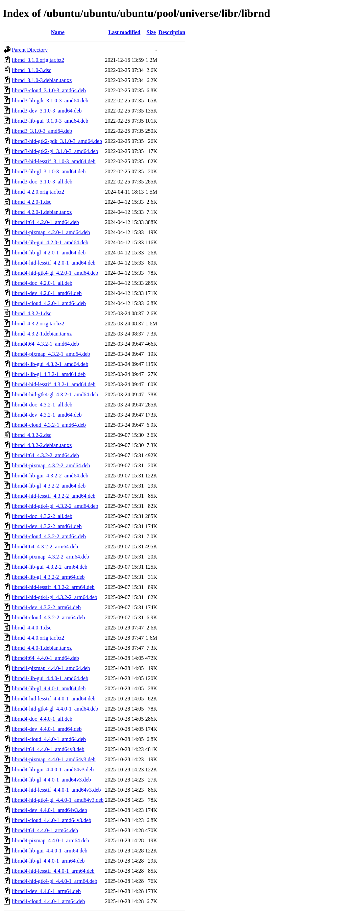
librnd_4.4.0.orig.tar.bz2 (38, 638)
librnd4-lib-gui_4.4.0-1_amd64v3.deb (53, 769)
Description (171, 32)
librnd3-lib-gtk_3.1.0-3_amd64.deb (50, 100)
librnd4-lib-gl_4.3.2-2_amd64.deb (48, 486)
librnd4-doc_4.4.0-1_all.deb (42, 719)
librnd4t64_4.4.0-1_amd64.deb (45, 658)
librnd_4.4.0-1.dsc (31, 627)
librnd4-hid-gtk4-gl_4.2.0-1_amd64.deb (55, 273)
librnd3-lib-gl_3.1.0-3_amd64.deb (48, 171)
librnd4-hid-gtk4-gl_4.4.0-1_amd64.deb (55, 709)
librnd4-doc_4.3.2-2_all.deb (42, 516)
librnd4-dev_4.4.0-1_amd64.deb (47, 729)
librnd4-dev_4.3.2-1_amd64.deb (47, 415)
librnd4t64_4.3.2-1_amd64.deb (45, 344)
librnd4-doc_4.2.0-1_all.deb (42, 283)
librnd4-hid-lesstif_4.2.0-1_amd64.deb (54, 263)
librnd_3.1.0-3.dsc (31, 70)
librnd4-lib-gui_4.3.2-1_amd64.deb (50, 364)
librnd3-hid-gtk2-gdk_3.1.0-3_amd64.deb (57, 141)
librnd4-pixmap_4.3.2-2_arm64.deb (50, 557)
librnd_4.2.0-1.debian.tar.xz (42, 212)
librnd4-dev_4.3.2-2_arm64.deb (46, 607)
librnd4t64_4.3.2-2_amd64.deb (45, 455)
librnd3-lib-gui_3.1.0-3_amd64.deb (50, 121)
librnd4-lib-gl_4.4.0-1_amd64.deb (48, 688)
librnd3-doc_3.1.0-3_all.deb (42, 181)
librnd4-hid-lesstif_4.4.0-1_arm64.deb (53, 871)
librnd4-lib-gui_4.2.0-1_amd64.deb (50, 242)
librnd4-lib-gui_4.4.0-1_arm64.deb (50, 850)
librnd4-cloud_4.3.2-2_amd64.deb (49, 536)
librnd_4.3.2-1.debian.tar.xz (42, 334)
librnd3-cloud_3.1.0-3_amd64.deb (49, 90)
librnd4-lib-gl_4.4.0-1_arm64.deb (48, 861)
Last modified (124, 32)
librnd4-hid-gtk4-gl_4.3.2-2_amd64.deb (55, 506)
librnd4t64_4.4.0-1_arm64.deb (45, 830)
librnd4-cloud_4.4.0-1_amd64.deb (49, 739)
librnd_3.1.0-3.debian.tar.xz (42, 80)
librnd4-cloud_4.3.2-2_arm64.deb (48, 617)
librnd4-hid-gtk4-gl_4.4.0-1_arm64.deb (54, 881)
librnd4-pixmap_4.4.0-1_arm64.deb (50, 840)
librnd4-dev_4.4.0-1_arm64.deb (46, 891)
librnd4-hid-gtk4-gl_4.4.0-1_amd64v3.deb (58, 800)
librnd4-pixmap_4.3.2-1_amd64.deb (51, 354)
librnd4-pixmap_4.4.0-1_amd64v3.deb (54, 759)
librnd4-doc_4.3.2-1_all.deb (42, 404)
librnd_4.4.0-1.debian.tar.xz (42, 648)
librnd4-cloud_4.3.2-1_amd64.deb (49, 425)
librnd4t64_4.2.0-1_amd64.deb (45, 222)
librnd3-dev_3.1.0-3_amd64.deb (47, 111)
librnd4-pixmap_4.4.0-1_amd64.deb (51, 668)
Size (151, 32)
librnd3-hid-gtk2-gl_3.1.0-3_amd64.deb (55, 151)
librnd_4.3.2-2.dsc (31, 435)
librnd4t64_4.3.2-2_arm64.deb (45, 546)
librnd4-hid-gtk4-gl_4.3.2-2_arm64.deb (54, 597)
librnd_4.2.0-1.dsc (31, 202)
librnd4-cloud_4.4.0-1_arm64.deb (48, 901)
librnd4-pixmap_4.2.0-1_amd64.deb (51, 232)
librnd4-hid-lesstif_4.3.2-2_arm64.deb (53, 587)
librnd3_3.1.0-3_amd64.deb (42, 131)
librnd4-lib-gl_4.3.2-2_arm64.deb (48, 577)
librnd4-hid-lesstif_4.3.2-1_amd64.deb (54, 384)
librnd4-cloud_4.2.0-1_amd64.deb (49, 303)
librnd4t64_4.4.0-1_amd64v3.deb (48, 749)
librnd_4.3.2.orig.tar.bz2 (38, 323)
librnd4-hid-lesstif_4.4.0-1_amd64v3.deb (56, 790)
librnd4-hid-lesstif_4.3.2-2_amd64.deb (54, 496)
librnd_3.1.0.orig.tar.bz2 (38, 60)
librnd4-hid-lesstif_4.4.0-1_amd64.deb (54, 698)
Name (58, 32)
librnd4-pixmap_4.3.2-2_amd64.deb (51, 465)
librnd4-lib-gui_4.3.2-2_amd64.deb (50, 475)
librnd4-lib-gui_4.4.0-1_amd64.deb (50, 678)
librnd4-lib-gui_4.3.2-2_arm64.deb (50, 567)
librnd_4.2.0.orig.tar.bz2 (38, 192)
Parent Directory (30, 50)
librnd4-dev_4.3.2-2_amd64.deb (47, 526)
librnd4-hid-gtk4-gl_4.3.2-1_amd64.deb (55, 394)
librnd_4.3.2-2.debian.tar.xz (42, 445)
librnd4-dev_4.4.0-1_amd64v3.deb (49, 810)
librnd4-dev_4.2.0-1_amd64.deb (47, 293)
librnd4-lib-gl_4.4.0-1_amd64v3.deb (51, 780)
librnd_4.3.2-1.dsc (31, 313)
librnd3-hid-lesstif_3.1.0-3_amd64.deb (54, 161)
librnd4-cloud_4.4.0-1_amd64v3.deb (51, 820)
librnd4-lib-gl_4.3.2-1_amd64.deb (48, 374)
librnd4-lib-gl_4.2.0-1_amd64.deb (48, 252)
